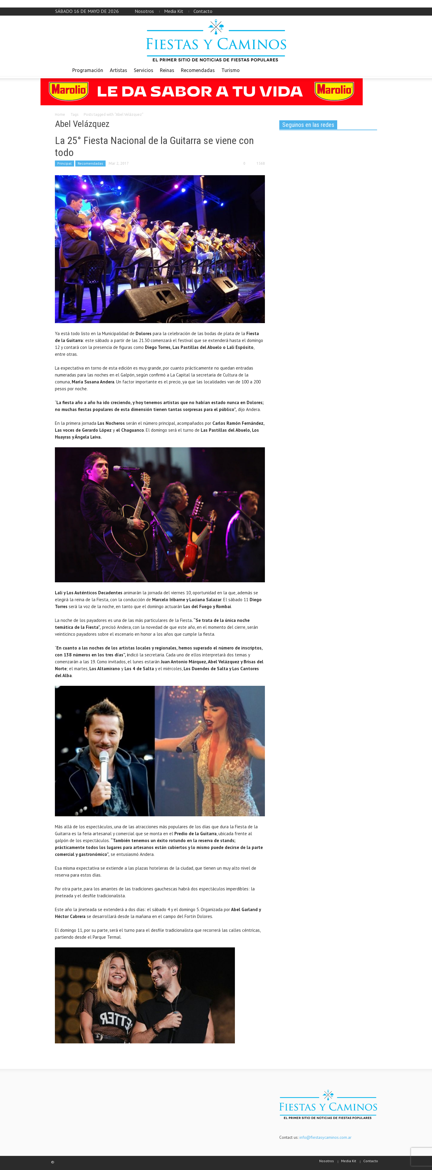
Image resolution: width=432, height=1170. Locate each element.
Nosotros (144, 11)
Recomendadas (198, 70)
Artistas (118, 70)
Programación (87, 70)
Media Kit (173, 11)
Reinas (167, 70)
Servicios (143, 70)
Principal (64, 163)
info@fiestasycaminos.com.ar (325, 1137)
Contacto (203, 11)
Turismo (230, 70)
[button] (371, 70)
